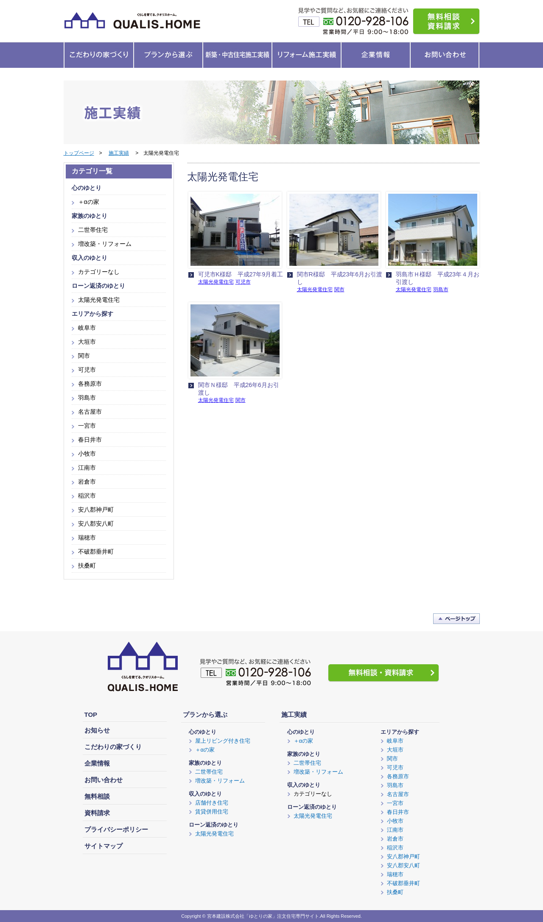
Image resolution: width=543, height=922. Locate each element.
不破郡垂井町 (96, 551)
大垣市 (87, 341)
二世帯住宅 (93, 229)
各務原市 (90, 383)
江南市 (87, 467)
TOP (91, 714)
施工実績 (119, 153)
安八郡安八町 (96, 523)
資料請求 (97, 812)
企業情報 (97, 763)
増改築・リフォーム (105, 243)
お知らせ (97, 730)
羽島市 (440, 289)
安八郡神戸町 (96, 509)
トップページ (79, 153)
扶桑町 (87, 565)
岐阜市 (87, 327)
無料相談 (97, 796)
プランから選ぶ (205, 714)
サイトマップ (103, 846)
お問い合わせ (103, 779)
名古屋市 (90, 411)
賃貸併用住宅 (211, 811)
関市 (339, 289)
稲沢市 (87, 495)
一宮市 (87, 425)
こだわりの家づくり (113, 746)
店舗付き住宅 (211, 802)
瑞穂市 (87, 537)
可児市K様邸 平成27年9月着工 (240, 274)
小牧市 (87, 453)
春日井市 (90, 439)
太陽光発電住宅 (216, 282)
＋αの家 (88, 201)
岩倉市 (87, 481)
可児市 (243, 282)
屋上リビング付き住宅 (222, 741)
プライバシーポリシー (116, 829)
